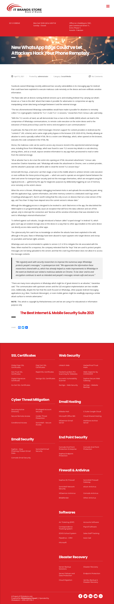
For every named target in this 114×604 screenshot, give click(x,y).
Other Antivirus (89, 498)
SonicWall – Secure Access (43, 424)
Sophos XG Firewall (67, 480)
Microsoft (63, 542)
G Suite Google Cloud (92, 411)
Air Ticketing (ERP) (66, 522)
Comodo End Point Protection (91, 448)
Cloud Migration (65, 580)
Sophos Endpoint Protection (66, 455)
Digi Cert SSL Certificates (41, 366)
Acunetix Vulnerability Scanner (68, 379)
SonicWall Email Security (42, 450)
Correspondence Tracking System (66, 528)
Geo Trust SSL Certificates (17, 373)
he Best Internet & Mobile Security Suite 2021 (58, 312)
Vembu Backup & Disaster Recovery (90, 581)
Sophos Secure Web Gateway (91, 379)
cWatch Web (64, 365)
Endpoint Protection (91, 573)
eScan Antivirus (89, 487)
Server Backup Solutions (65, 568)
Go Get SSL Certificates (20, 385)
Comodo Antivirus (90, 493)
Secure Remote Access (20, 416)
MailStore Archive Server (90, 422)
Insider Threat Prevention (41, 417)
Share (13, 327)
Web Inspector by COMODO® (90, 373)
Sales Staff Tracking (91, 533)
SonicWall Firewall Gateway (90, 481)
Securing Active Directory (17, 410)
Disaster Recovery (90, 567)
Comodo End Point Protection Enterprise (68, 448)
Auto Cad (87, 538)
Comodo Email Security (21, 458)
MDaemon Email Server (66, 422)
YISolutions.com (26, 596)
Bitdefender (64, 498)
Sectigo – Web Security (68, 385)
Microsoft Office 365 (67, 416)
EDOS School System (67, 533)
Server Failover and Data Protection (67, 574)
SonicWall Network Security (67, 488)
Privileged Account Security (43, 410)
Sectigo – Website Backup (90, 386)
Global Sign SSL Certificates (17, 366)
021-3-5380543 (14, 23)
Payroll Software (90, 527)
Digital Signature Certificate (18, 379)
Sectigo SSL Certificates (45, 378)
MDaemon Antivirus (67, 493)
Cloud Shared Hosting (92, 416)
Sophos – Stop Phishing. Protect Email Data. (21, 451)
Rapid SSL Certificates (45, 372)
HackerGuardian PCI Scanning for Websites (68, 373)
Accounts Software (91, 522)
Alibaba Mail (64, 411)
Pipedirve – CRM (65, 538)
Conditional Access (19, 423)
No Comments (96, 76)
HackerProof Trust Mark (90, 366)
